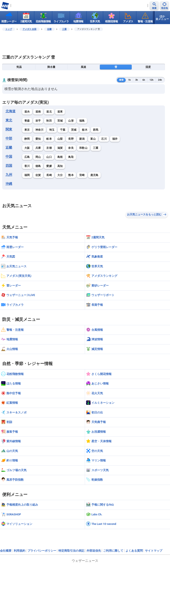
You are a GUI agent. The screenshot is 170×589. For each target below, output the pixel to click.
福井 (115, 138)
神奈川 (39, 129)
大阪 (27, 147)
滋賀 (60, 147)
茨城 (74, 129)
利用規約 (19, 550)
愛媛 (49, 166)
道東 (60, 111)
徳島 (38, 166)
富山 (93, 138)
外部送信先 (94, 550)
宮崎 (82, 175)
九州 (9, 175)
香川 (27, 166)
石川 (104, 138)
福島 (82, 120)
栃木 (84, 129)
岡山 (38, 157)
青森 (27, 120)
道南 (38, 111)
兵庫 (38, 147)
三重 (64, 29)
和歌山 (83, 147)
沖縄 (9, 184)
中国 (9, 157)
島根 (60, 157)
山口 (49, 157)
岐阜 (49, 138)
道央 (27, 111)
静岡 (27, 138)
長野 (71, 138)
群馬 (96, 129)
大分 (60, 175)
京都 (49, 147)
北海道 (10, 111)
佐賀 (38, 175)
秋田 (49, 120)
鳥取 (71, 157)
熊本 (71, 175)
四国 (9, 166)
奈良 (71, 147)
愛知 (38, 138)
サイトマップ (153, 550)
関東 (9, 129)
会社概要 (6, 550)
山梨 (60, 138)
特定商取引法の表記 (71, 550)
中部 (9, 138)
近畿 (49, 29)
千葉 (63, 129)
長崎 (49, 175)
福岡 (27, 175)
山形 (71, 120)
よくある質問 (134, 550)
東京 (27, 129)
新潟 (82, 138)
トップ (8, 29)
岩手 (38, 120)
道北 (49, 111)
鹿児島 (94, 175)
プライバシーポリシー (41, 550)
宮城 (60, 120)
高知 (60, 166)
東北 (9, 120)
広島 (27, 157)
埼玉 (52, 129)
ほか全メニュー (162, 17)
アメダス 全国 (30, 29)
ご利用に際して (113, 550)
